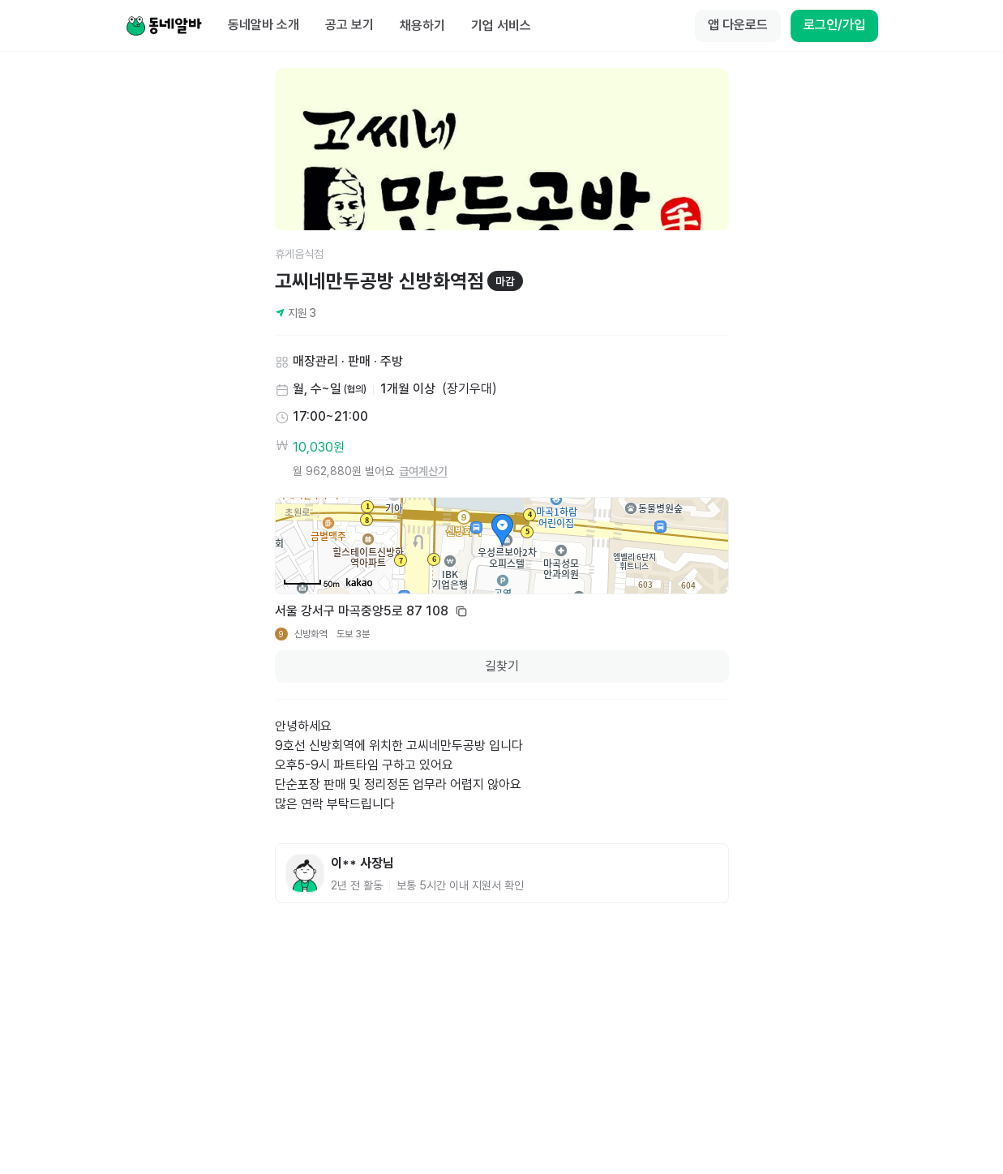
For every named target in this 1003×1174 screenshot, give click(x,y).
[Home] (164, 26)
